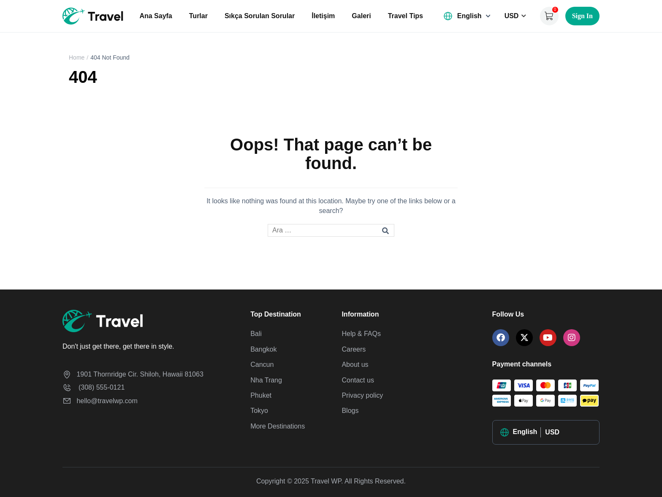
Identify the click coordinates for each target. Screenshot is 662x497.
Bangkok (263, 349)
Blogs (350, 410)
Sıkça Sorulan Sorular (260, 15)
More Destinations (277, 426)
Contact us (358, 380)
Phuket (260, 395)
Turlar (198, 15)
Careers (354, 349)
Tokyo (259, 410)
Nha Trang (266, 380)
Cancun (262, 364)
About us (355, 364)
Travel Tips (405, 15)
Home (76, 57)
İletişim (323, 15)
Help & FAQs (361, 333)
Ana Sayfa (155, 15)
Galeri (361, 15)
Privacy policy (362, 395)
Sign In (582, 15)
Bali (256, 333)
